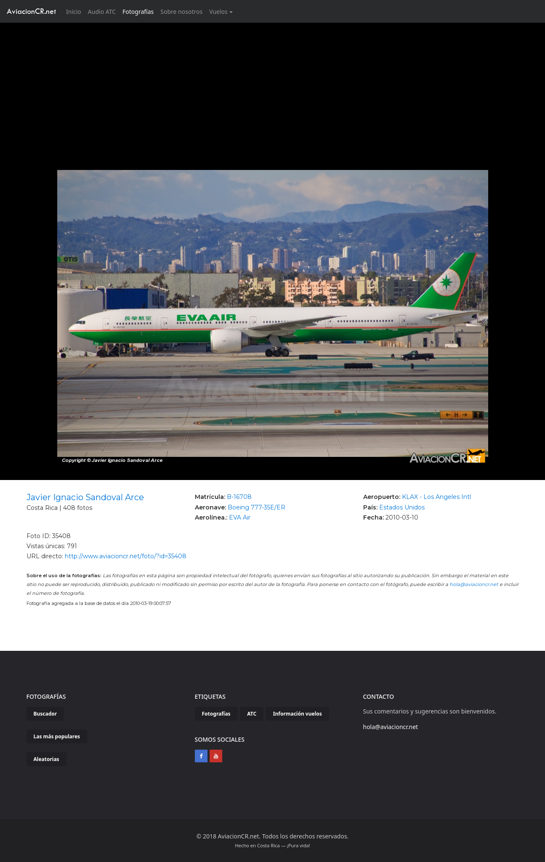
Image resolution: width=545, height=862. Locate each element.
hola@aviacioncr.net (473, 584)
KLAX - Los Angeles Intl (436, 497)
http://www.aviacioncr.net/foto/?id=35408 (125, 556)
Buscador (45, 713)
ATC (251, 713)
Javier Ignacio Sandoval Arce (85, 497)
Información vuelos (297, 713)
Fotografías (138, 12)
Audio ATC (102, 12)
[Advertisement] (272, 86)
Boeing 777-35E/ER (256, 507)
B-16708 (239, 497)
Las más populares (57, 736)
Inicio (75, 11)
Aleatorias (46, 759)
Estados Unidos (402, 507)
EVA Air (239, 517)
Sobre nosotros (181, 12)
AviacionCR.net (31, 11)
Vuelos (218, 12)
